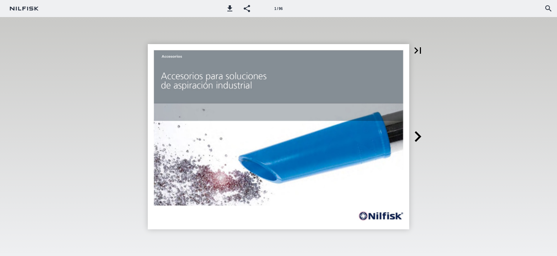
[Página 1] (278, 8)
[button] (229, 8)
